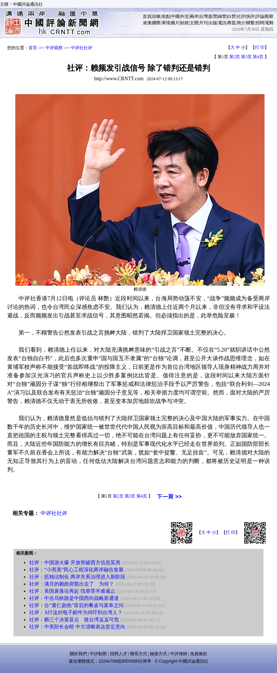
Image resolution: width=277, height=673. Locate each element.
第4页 (258, 56)
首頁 (147, 16)
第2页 (234, 56)
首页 (32, 47)
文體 (194, 22)
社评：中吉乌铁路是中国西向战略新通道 (74, 598)
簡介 (241, 22)
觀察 (269, 16)
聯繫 (250, 22)
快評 (250, 16)
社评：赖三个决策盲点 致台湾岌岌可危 (74, 619)
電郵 (269, 22)
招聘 (260, 22)
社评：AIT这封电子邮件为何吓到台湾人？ (75, 612)
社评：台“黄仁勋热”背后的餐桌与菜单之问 (76, 605)
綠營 (222, 16)
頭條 (156, 16)
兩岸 (194, 16)
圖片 (175, 22)
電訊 (222, 22)
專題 (231, 22)
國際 (156, 22)
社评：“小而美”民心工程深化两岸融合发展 (76, 569)
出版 (213, 22)
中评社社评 (81, 47)
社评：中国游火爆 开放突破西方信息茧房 (74, 562)
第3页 (246, 56)
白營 (231, 16)
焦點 (166, 16)
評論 (260, 16)
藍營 (213, 16)
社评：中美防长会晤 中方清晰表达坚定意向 (77, 626)
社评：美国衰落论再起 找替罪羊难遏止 (72, 591)
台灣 (203, 16)
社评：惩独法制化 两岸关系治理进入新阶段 (77, 577)
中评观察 (54, 47)
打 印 (260, 47)
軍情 (166, 22)
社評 (241, 16)
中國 (175, 16)
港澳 (147, 22)
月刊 (203, 22)
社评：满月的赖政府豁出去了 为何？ (71, 584)
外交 (184, 16)
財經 (184, 22)
